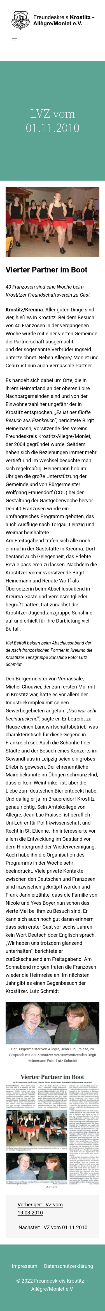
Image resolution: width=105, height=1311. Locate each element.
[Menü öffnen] (14, 39)
